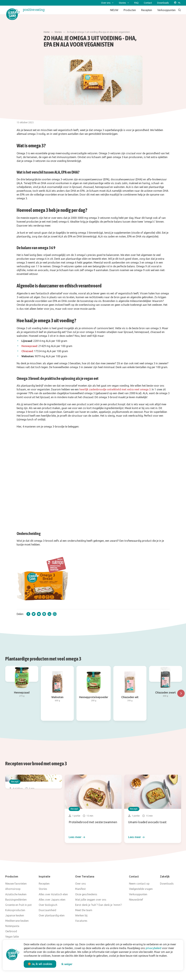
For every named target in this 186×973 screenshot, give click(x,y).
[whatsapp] (55, 614)
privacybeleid (153, 948)
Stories (58, 32)
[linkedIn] (49, 614)
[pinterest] (44, 614)
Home (47, 32)
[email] (39, 614)
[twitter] (34, 614)
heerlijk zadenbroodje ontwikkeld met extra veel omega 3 (115, 389)
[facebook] (28, 614)
